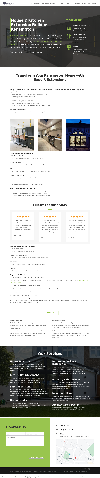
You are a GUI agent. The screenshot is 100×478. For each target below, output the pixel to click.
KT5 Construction (35, 3)
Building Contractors (81, 471)
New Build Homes (63, 393)
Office (62, 434)
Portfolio (77, 3)
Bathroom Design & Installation (64, 363)
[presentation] (19, 450)
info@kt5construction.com (69, 430)
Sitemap (72, 471)
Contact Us (50, 313)
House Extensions (21, 361)
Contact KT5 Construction (89, 3)
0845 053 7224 (65, 426)
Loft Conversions (20, 386)
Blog (68, 3)
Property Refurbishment (67, 379)
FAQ (72, 3)
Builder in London (52, 471)
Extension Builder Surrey (39, 471)
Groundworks (18, 400)
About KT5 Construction (48, 3)
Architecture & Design (65, 404)
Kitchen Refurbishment (24, 375)
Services (61, 3)
